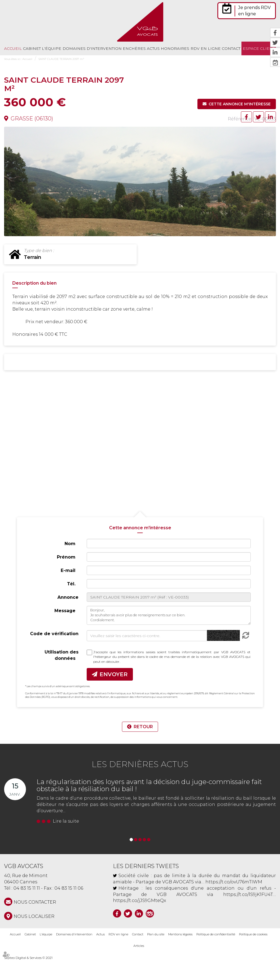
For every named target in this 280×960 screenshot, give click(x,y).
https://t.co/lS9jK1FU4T (248, 894)
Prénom (66, 557)
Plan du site (155, 934)
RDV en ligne (206, 48)
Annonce (67, 597)
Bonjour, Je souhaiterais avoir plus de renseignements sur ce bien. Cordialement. (169, 615)
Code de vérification (54, 633)
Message (64, 610)
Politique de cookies (253, 934)
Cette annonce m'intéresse (240, 104)
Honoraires (175, 48)
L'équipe (51, 48)
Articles (138, 946)
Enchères (134, 48)
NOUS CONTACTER (35, 902)
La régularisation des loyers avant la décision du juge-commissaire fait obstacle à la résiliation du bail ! (149, 785)
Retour (143, 726)
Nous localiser (34, 916)
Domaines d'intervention (92, 48)
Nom (70, 543)
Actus (153, 48)
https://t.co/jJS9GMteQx (139, 900)
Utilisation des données (61, 655)
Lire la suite (66, 821)
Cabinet (32, 48)
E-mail (68, 570)
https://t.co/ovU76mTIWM (233, 881)
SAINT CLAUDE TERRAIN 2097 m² (61, 59)
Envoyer (114, 674)
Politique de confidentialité (215, 934)
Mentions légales (180, 934)
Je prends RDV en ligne (254, 10)
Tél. (71, 583)
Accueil (13, 48)
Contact (231, 48)
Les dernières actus (140, 764)
